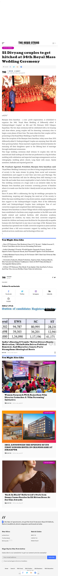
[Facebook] (53, 277)
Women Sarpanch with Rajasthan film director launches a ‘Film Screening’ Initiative (26, 397)
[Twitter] (22, 292)
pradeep (9, 276)
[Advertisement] (29, 22)
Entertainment (7, 47)
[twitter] (55, 277)
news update (50, 309)
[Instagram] (36, 292)
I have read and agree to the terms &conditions (15, 561)
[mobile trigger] (3, 43)
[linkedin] (49, 292)
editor (11, 71)
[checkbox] (2, 561)
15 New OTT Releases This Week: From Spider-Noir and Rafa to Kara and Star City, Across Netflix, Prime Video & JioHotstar (27, 268)
